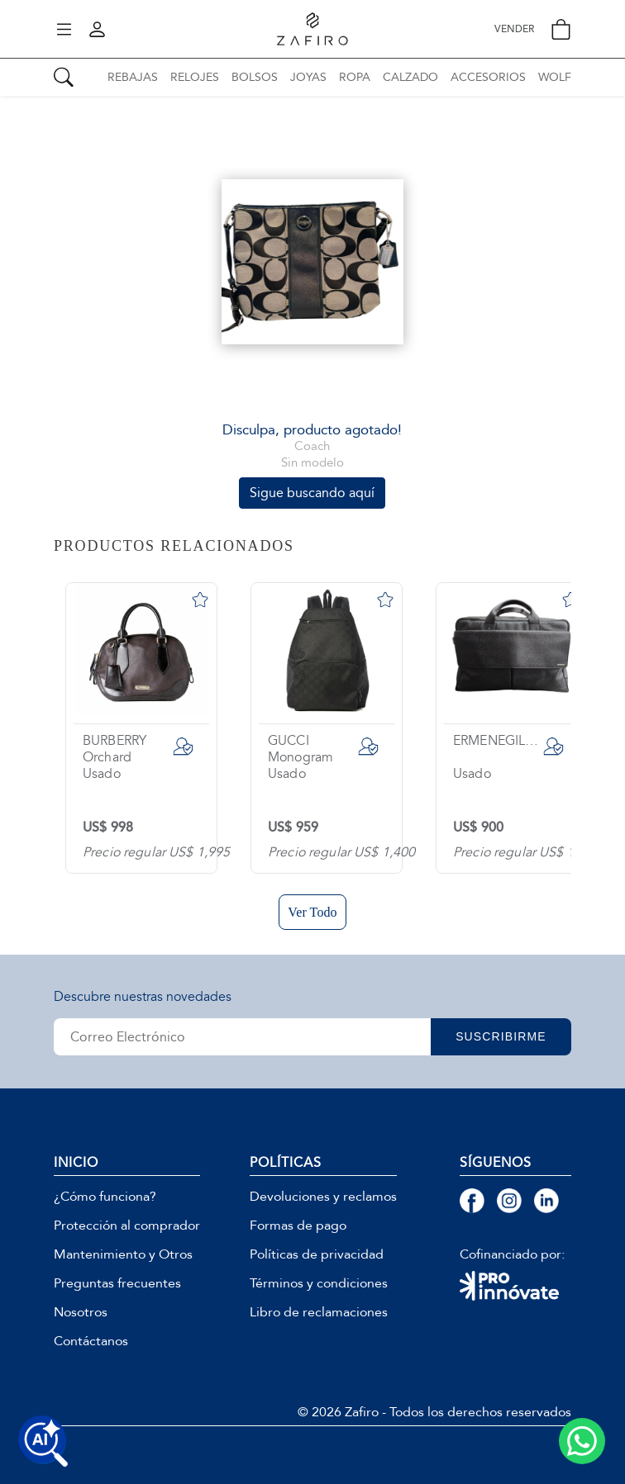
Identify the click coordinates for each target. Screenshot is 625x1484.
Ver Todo (312, 912)
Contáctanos (91, 1341)
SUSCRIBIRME (501, 1036)
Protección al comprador (127, 1225)
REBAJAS (132, 77)
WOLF (554, 77)
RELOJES (194, 77)
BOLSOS (254, 77)
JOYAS (308, 77)
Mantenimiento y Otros (123, 1254)
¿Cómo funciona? (105, 1196)
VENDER (514, 29)
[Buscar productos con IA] (43, 1441)
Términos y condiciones (319, 1283)
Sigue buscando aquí (312, 492)
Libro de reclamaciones (319, 1312)
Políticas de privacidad (317, 1254)
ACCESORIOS (488, 77)
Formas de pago (298, 1225)
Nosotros (80, 1312)
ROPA (354, 77)
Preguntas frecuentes (117, 1283)
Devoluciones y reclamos (323, 1196)
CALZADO (410, 77)
